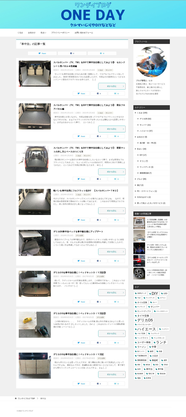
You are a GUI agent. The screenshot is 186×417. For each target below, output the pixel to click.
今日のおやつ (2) (144, 197)
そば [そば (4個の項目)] (138, 298)
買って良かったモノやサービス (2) (151, 203)
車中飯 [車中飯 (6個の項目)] (160, 369)
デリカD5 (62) (145, 119)
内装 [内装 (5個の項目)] (160, 351)
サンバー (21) (145, 125)
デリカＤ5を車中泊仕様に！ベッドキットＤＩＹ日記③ (79, 272)
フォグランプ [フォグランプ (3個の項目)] (155, 333)
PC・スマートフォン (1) (147, 191)
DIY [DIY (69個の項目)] (155, 293)
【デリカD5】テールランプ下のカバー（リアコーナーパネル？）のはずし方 (157, 260)
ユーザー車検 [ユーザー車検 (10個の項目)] (144, 342)
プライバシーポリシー (60, 33)
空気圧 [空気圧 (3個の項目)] (166, 364)
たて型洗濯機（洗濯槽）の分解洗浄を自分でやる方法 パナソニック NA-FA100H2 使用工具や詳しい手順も (157, 223)
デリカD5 (79, 235)
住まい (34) (141, 149)
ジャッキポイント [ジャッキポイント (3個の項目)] (162, 311)
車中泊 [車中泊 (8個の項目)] (149, 369)
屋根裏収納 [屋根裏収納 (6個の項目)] (141, 360)
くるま (20, 33)
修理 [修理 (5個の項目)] (151, 351)
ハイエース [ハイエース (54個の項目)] (146, 329)
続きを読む (115, 86)
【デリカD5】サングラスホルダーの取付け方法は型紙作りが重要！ (157, 234)
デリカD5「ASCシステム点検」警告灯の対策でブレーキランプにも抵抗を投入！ (157, 247)
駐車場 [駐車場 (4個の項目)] (148, 378)
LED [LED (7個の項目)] (165, 293)
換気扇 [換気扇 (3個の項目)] (148, 364)
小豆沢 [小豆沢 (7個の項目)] (155, 356)
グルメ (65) (141, 179)
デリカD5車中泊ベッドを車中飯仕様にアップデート (78, 231)
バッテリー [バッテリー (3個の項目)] (165, 329)
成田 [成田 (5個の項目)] (165, 360)
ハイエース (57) (146, 131)
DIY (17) (143, 155)
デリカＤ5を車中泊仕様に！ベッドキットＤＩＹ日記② (79, 313)
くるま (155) (142, 113)
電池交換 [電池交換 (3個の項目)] (162, 373)
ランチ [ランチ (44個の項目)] (161, 342)
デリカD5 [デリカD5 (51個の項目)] (145, 320)
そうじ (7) (144, 161)
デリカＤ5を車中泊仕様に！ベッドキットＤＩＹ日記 (78, 354)
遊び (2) (140, 185)
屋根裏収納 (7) (145, 173)
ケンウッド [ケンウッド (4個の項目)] (141, 307)
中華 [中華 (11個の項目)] (154, 347)
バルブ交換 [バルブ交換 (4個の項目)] (141, 333)
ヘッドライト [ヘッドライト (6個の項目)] (142, 338)
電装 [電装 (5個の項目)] (139, 378)
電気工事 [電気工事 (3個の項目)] (151, 373)
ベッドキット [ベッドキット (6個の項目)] (159, 338)
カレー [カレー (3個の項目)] (155, 302)
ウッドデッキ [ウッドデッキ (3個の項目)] (150, 298)
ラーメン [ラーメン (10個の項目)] (141, 347)
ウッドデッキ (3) (146, 167)
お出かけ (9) (142, 137)
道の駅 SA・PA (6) (148, 143)
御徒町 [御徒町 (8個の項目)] (155, 360)
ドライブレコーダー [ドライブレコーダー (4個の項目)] (144, 324)
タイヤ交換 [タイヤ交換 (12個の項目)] (143, 315)
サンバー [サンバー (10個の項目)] (155, 306)
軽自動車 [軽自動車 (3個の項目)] (140, 373)
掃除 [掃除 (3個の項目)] (138, 364)
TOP (26, 398)
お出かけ (31, 33)
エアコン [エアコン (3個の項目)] (163, 298)
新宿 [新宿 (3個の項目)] (156, 364)
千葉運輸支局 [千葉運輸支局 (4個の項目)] (142, 356)
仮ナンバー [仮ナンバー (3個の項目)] (140, 351)
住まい (43, 33)
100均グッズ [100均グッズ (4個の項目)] (141, 293)
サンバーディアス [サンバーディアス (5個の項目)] (144, 311)
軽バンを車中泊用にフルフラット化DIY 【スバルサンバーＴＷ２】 (86, 191)
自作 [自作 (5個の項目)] (139, 369)
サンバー (109, 70)
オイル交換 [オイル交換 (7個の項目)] (142, 302)
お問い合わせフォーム (84, 33)
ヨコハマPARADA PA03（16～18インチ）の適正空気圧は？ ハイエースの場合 (157, 272)
